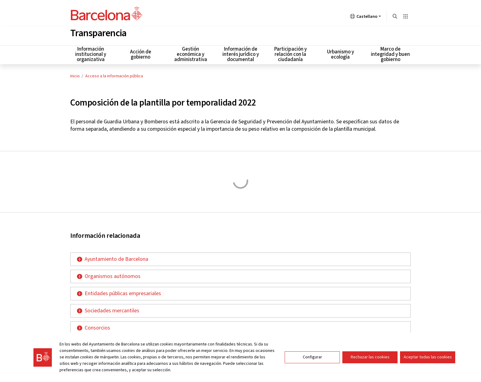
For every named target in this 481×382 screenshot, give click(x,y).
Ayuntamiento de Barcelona (116, 258)
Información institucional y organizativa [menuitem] (90, 53)
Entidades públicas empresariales (123, 292)
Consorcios (97, 326)
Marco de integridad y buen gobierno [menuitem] (390, 53)
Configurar (312, 357)
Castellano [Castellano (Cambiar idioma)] (365, 17)
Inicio (75, 75)
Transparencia (98, 32)
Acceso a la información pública (114, 75)
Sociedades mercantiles (112, 309)
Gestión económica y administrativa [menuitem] (190, 53)
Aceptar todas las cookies (428, 357)
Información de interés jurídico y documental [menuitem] (240, 53)
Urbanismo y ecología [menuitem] (340, 53)
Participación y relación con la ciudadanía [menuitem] (290, 53)
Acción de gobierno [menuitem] (140, 53)
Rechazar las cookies (370, 357)
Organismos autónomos (112, 275)
